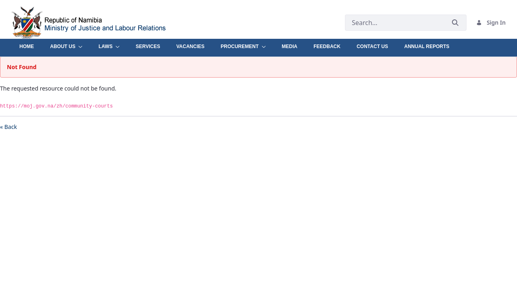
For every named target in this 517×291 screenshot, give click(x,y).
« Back (8, 127)
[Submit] (455, 22)
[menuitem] (26, 44)
